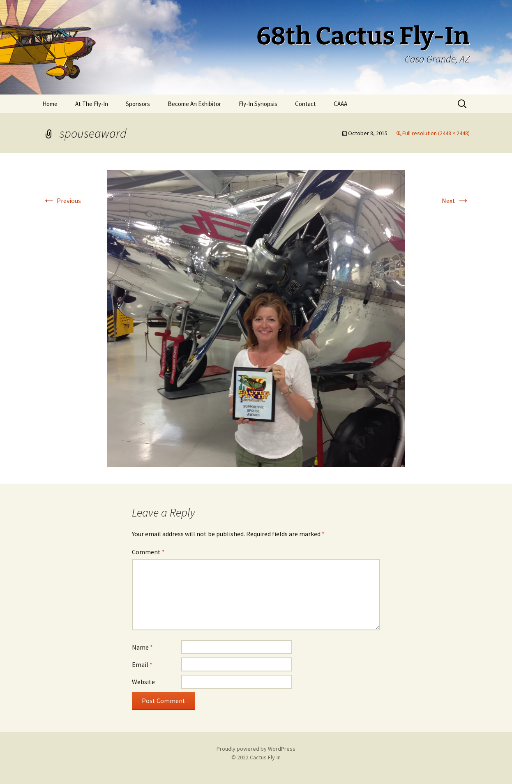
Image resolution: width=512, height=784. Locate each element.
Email (142, 664)
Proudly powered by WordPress (256, 748)
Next (456, 200)
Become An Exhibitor (194, 104)
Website (143, 682)
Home (50, 104)
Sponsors (138, 104)
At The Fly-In (91, 104)
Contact (305, 104)
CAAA (340, 104)
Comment (148, 552)
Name (142, 647)
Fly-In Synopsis (258, 104)
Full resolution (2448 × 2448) (436, 133)
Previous (61, 200)
